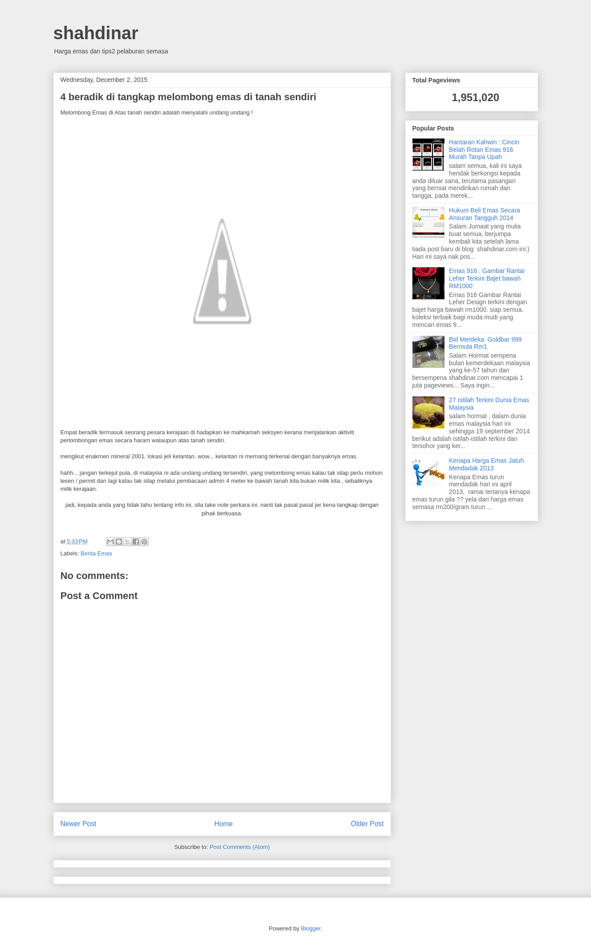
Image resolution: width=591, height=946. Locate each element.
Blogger (311, 928)
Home (223, 824)
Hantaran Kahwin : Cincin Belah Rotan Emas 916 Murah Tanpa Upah (484, 150)
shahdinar (96, 33)
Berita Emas (96, 553)
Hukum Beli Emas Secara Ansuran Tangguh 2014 (484, 214)
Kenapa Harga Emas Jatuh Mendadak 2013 (486, 464)
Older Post (367, 824)
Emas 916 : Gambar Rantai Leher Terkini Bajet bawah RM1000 (487, 278)
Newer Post (79, 824)
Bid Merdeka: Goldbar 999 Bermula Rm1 (485, 343)
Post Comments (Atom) (240, 847)
